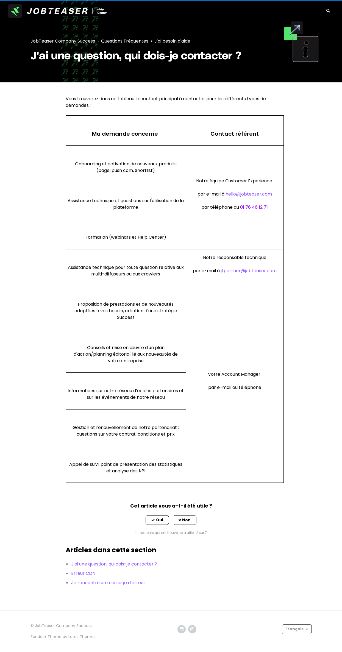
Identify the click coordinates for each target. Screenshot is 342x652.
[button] (157, 520)
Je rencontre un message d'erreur (108, 582)
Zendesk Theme (46, 636)
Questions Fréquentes (124, 41)
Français (294, 629)
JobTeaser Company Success (62, 41)
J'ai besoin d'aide (172, 41)
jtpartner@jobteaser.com (248, 271)
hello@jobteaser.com (249, 194)
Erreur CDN (83, 573)
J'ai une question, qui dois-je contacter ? (114, 564)
